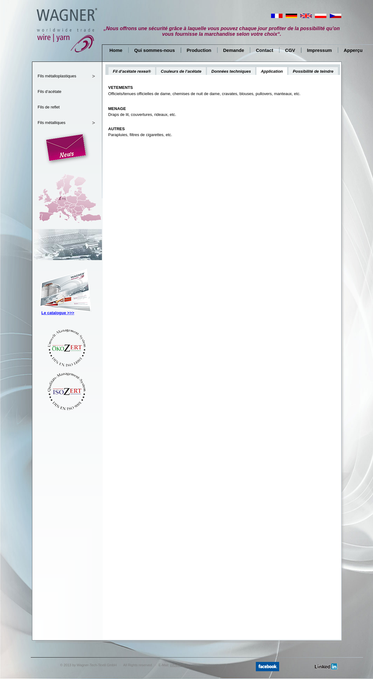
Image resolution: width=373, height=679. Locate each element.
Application (272, 71)
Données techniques (231, 71)
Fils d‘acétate (50, 91)
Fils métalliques (52, 122)
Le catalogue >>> (57, 312)
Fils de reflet (49, 107)
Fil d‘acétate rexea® (132, 71)
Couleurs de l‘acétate (181, 71)
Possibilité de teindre (313, 71)
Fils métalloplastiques (57, 76)
